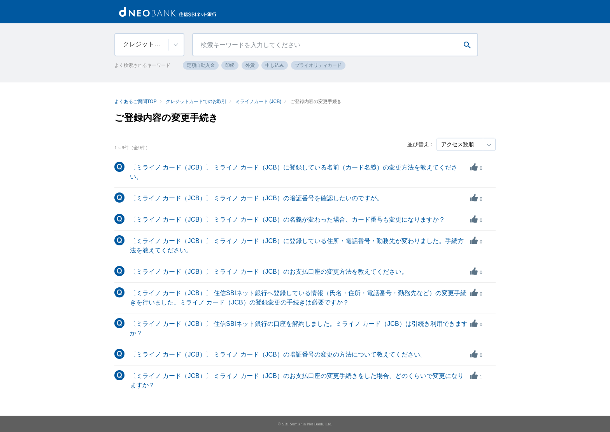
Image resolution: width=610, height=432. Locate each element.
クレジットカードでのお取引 (196, 101)
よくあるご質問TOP (135, 101)
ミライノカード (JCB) (258, 101)
